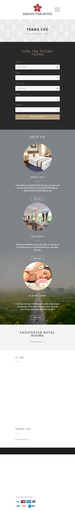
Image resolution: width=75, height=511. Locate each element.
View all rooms (37, 342)
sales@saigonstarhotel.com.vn (50, 486)
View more (37, 199)
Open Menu (57, 9)
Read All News (22, 439)
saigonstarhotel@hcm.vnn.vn (49, 480)
